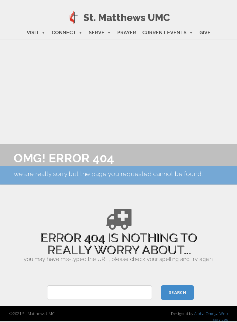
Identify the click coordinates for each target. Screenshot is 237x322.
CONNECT (67, 33)
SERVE (100, 33)
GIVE (205, 33)
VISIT (36, 33)
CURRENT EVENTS (167, 33)
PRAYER (126, 33)
